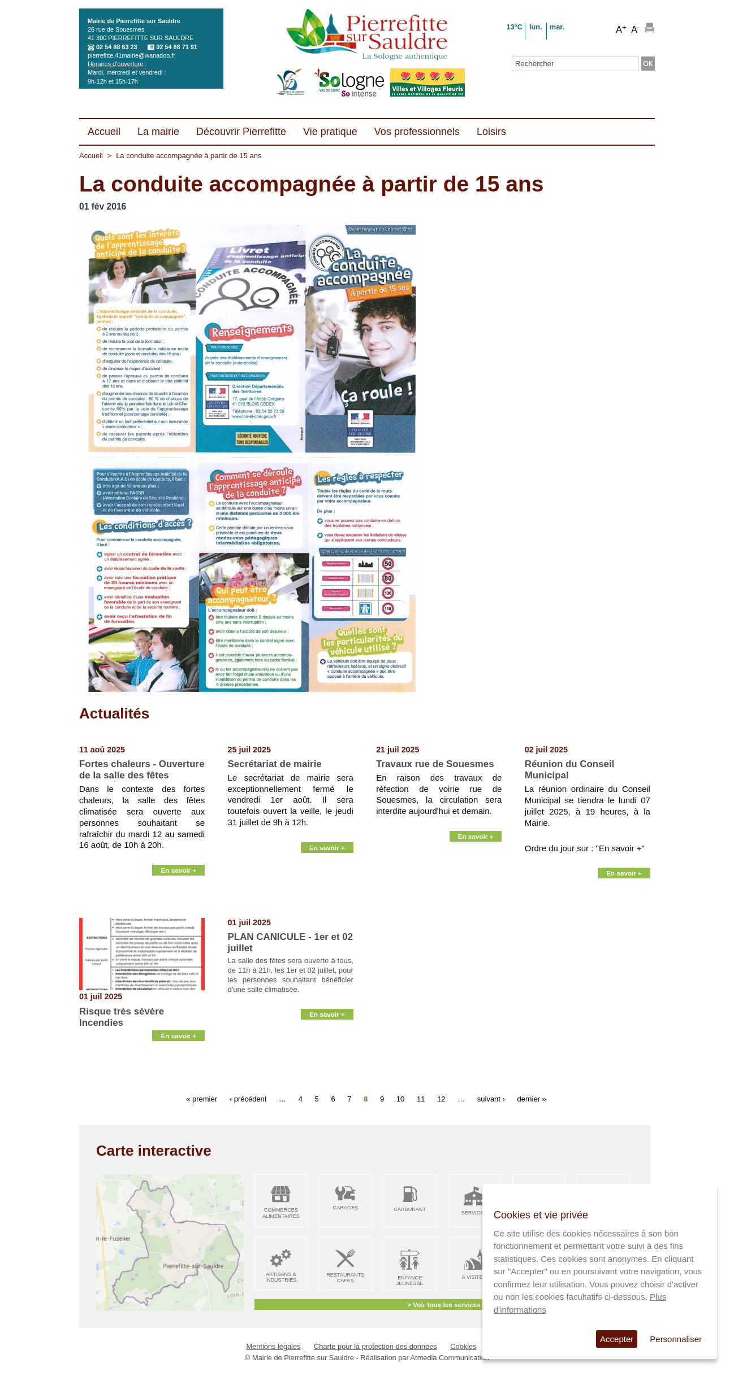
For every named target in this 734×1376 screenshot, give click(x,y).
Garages (345, 1207)
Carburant (410, 1209)
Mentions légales (273, 1346)
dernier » (531, 1099)
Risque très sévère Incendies (121, 1017)
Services (474, 1213)
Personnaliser (676, 1339)
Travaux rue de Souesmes (435, 764)
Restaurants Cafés (345, 1278)
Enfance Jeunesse (410, 1281)
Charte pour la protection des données (375, 1346)
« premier (201, 1099)
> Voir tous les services (443, 1304)
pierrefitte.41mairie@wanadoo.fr (131, 55)
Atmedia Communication (450, 1357)
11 (421, 1099)
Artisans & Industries (280, 1277)
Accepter (616, 1339)
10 (400, 1099)
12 (441, 1099)
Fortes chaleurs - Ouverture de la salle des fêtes (142, 770)
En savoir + (178, 904)
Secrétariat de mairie (275, 764)
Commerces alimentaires (281, 1213)
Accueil (91, 155)
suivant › (491, 1099)
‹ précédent (248, 1099)
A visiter (474, 1277)
